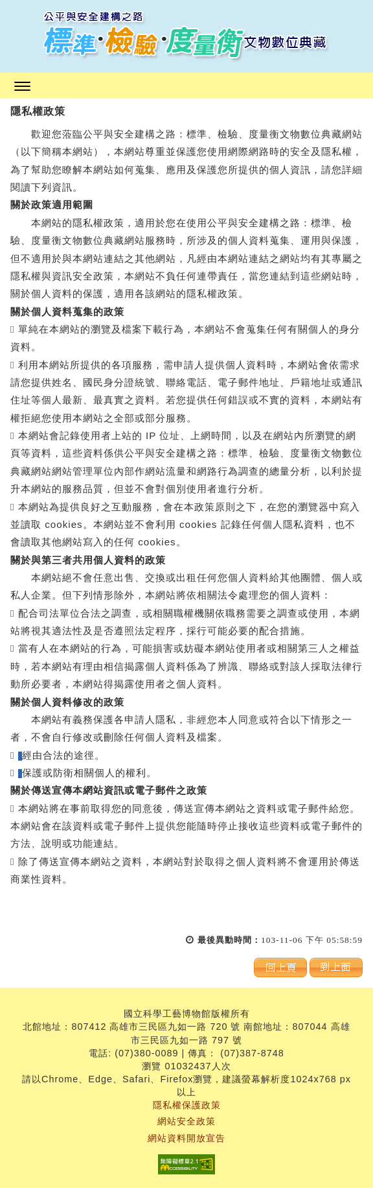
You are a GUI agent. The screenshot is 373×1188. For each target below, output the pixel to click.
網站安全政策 (186, 1121)
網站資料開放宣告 (186, 1138)
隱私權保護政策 (187, 1105)
